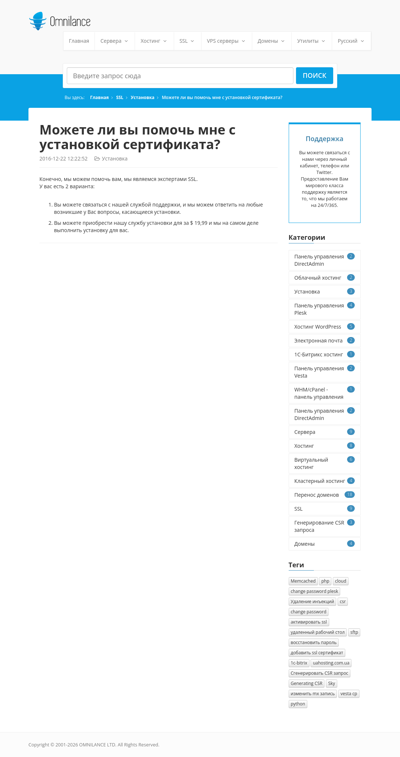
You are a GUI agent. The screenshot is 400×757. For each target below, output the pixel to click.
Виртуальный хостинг (325, 463)
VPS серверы (226, 40)
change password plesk (314, 591)
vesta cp (349, 693)
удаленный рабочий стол (318, 632)
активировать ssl (309, 622)
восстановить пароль (314, 642)
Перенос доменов (325, 494)
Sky (331, 683)
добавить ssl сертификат (317, 653)
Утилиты (311, 40)
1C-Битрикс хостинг (325, 354)
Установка (142, 97)
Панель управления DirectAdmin (325, 260)
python (298, 704)
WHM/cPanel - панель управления (325, 393)
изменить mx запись (313, 693)
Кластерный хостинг (325, 480)
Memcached (303, 581)
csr (343, 601)
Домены (272, 40)
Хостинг (154, 40)
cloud (340, 581)
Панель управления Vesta (325, 372)
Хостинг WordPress (325, 326)
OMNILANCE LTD (97, 745)
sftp (354, 632)
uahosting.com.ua (331, 663)
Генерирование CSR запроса (325, 526)
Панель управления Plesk (325, 309)
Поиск (315, 75)
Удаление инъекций (312, 601)
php (325, 581)
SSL (188, 40)
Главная (79, 40)
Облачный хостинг (325, 277)
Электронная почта (325, 340)
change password (309, 612)
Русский (351, 40)
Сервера (114, 40)
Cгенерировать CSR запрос (320, 673)
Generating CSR (307, 683)
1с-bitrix (299, 663)
